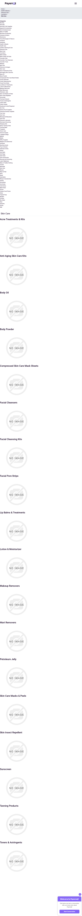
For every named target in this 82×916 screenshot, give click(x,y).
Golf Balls (2, 152)
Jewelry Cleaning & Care (6, 47)
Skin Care (2, 69)
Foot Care (2, 113)
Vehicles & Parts (4, 148)
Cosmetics (2, 53)
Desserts (2, 203)
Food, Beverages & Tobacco (7, 39)
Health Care (3, 46)
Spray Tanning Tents (5, 125)
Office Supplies (4, 140)
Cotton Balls (3, 102)
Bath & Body (3, 55)
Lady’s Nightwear (4, 161)
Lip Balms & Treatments (6, 85)
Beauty (2, 170)
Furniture (2, 40)
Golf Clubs (2, 156)
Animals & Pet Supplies (6, 26)
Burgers (2, 196)
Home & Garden (4, 133)
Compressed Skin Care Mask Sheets (9, 78)
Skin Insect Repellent (5, 95)
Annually (2, 24)
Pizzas (1, 189)
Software (2, 143)
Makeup (2, 63)
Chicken (2, 198)
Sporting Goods (4, 145)
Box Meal (2, 200)
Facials (2, 164)
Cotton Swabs (3, 104)
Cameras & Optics (4, 35)
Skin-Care (2, 168)
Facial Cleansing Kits (5, 81)
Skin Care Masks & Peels (6, 94)
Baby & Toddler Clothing (6, 163)
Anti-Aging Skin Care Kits (6, 72)
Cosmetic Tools (4, 62)
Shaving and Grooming (6, 159)
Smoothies (3, 182)
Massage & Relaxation (6, 117)
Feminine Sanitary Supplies (7, 111)
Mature (2, 136)
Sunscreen (2, 97)
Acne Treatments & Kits (6, 70)
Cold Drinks (3, 186)
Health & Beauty (4, 44)
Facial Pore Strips (4, 83)
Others (1, 150)
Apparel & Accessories (6, 28)
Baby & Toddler (4, 31)
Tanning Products (4, 99)
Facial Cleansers (4, 79)
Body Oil (2, 74)
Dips (1, 202)
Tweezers (2, 129)
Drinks (1, 205)
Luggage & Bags (4, 134)
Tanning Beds (3, 127)
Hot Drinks (2, 184)
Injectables (3, 177)
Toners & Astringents (5, 101)
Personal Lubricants (5, 120)
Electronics (3, 37)
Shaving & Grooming (5, 122)
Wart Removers (4, 90)
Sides (1, 193)
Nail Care (2, 65)
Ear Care (2, 108)
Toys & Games (4, 147)
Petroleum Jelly (4, 92)
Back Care (2, 51)
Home (2, 9)
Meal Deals (3, 187)
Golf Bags (2, 154)
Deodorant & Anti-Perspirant (7, 106)
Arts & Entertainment (5, 30)
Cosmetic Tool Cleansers (6, 60)
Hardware (2, 42)
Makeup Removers (5, 88)
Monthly (2, 23)
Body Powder (3, 76)
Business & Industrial (5, 33)
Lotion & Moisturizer (5, 86)
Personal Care (3, 49)
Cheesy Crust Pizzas (5, 191)
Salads (2, 180)
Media (1, 138)
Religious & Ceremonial (6, 141)
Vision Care (3, 131)
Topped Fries (3, 195)
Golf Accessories (4, 157)
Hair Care (2, 115)
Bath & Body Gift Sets (5, 56)
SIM (1, 207)
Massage (2, 166)
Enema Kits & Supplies (6, 109)
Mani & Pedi (3, 172)
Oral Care (2, 118)
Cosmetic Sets (3, 58)
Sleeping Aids (3, 124)
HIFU (1, 173)
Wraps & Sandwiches (5, 179)
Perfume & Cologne (5, 67)
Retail (1, 175)
